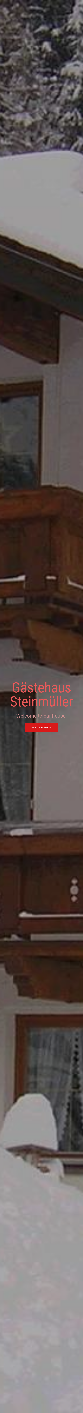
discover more (41, 727)
